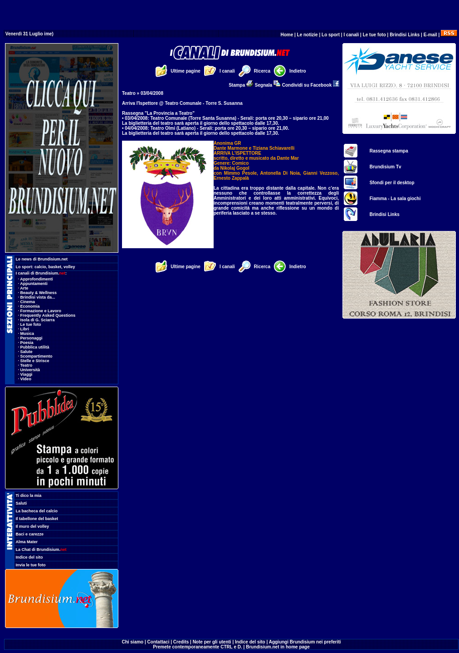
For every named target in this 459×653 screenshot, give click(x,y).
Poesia (27, 342)
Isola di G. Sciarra (37, 320)
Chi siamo (132, 641)
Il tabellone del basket (37, 518)
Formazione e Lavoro (41, 311)
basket (55, 267)
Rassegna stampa (389, 150)
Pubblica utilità (34, 347)
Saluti (21, 503)
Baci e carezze (30, 534)
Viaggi (26, 374)
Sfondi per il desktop (392, 182)
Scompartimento (36, 356)
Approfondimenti (36, 279)
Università (30, 370)
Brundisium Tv (385, 166)
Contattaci (158, 641)
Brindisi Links (405, 34)
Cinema (27, 301)
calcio (40, 267)
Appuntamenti (34, 283)
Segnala (268, 85)
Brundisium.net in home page (278, 646)
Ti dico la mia (29, 495)
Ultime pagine (185, 71)
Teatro (26, 365)
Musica (27, 333)
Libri (24, 329)
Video (25, 379)
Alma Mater (27, 542)
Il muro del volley (32, 526)
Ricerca (262, 71)
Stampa (241, 85)
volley (69, 267)
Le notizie (307, 34)
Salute (26, 351)
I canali (351, 34)
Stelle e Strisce (34, 360)
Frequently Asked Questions (48, 315)
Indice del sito (29, 557)
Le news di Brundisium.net (42, 259)
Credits (181, 641)
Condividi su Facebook (310, 85)
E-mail (430, 34)
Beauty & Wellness (38, 292)
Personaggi (31, 338)
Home (286, 34)
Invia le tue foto (31, 565)
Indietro (297, 71)
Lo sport (331, 34)
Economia (30, 306)
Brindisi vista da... (37, 297)
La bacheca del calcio (37, 511)
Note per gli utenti (212, 641)
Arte (24, 288)
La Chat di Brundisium (41, 549)
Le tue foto (374, 34)
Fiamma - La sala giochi (395, 198)
